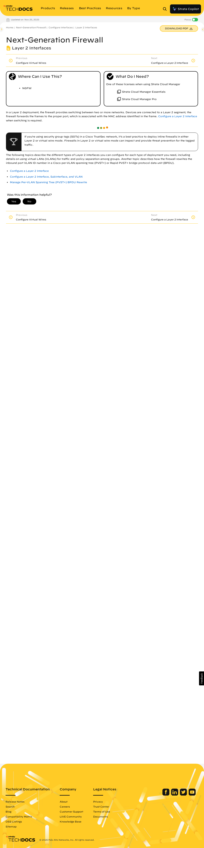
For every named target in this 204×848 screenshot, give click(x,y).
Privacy (98, 801)
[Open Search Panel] (166, 9)
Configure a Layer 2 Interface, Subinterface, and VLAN (46, 176)
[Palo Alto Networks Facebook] (166, 794)
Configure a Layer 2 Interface (177, 116)
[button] (201, 678)
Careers (65, 806)
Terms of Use (101, 811)
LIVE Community (71, 816)
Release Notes (15, 801)
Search (10, 806)
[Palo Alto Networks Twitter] (184, 794)
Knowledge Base (70, 821)
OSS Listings (14, 821)
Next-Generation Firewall (31, 27)
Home (9, 27)
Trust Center (101, 806)
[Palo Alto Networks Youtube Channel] (192, 794)
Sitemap (11, 826)
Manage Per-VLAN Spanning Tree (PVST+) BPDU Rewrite (48, 182)
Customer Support (71, 811)
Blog (8, 811)
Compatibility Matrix (19, 816)
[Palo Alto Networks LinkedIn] (175, 794)
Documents (100, 816)
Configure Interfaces (61, 27)
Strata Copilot (185, 9)
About (63, 801)
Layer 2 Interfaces (86, 27)
